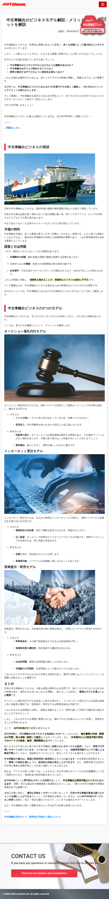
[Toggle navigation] (103, 4)
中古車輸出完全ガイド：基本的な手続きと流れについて (32, 816)
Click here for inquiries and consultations (45, 873)
